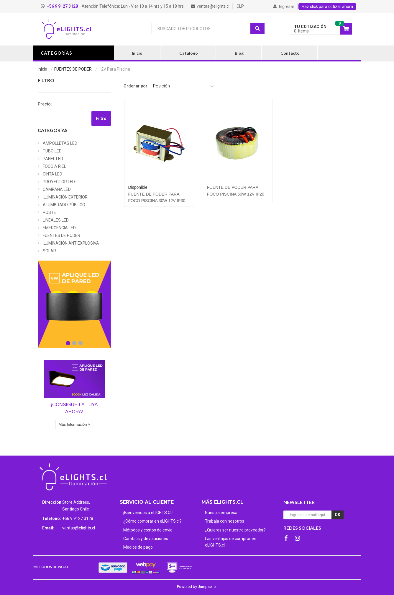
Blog (239, 53)
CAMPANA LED (57, 189)
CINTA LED (52, 174)
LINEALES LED (56, 220)
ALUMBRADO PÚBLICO (64, 204)
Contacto (290, 53)
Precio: (45, 104)
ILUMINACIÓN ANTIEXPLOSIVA (71, 243)
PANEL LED (53, 158)
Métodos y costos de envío (148, 530)
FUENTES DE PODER (73, 69)
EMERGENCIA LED (59, 227)
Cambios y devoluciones (145, 538)
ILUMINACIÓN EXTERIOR (65, 197)
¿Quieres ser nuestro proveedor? (235, 530)
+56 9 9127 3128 (77, 518)
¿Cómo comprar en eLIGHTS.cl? (152, 521)
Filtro (101, 118)
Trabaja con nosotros (224, 521)
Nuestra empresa (221, 512)
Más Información (74, 424)
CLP (240, 6)
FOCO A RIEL (54, 166)
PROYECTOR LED (59, 181)
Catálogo (188, 53)
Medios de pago (138, 547)
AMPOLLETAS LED (60, 143)
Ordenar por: (136, 86)
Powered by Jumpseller (196, 586)
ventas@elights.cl (78, 528)
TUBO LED (52, 151)
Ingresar (283, 6)
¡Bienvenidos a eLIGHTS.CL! (148, 512)
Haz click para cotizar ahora (327, 6)
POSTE (49, 212)
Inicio (137, 53)
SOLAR (49, 250)
